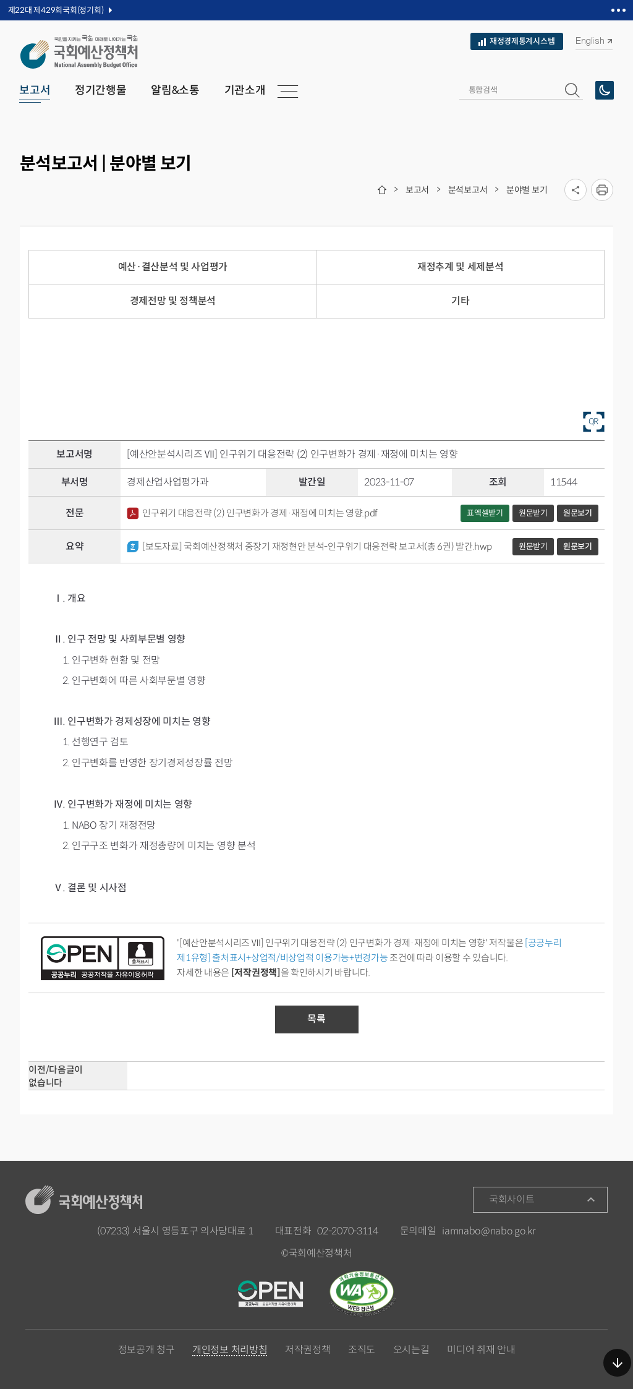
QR (593, 421)
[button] (572, 90)
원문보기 (577, 513)
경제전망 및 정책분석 (173, 300)
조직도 (361, 1350)
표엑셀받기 (485, 513)
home (382, 190)
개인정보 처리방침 (229, 1350)
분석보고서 (468, 190)
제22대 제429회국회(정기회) (56, 10)
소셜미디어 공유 (575, 190)
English (594, 41)
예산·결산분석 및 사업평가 (173, 266)
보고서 (417, 190)
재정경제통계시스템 (516, 41)
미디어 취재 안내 (481, 1350)
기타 (460, 300)
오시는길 (411, 1350)
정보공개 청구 (146, 1350)
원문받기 (533, 513)
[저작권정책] (256, 972)
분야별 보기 (526, 190)
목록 (316, 1018)
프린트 (602, 190)
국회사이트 (511, 1199)
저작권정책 (307, 1350)
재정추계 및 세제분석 (460, 266)
